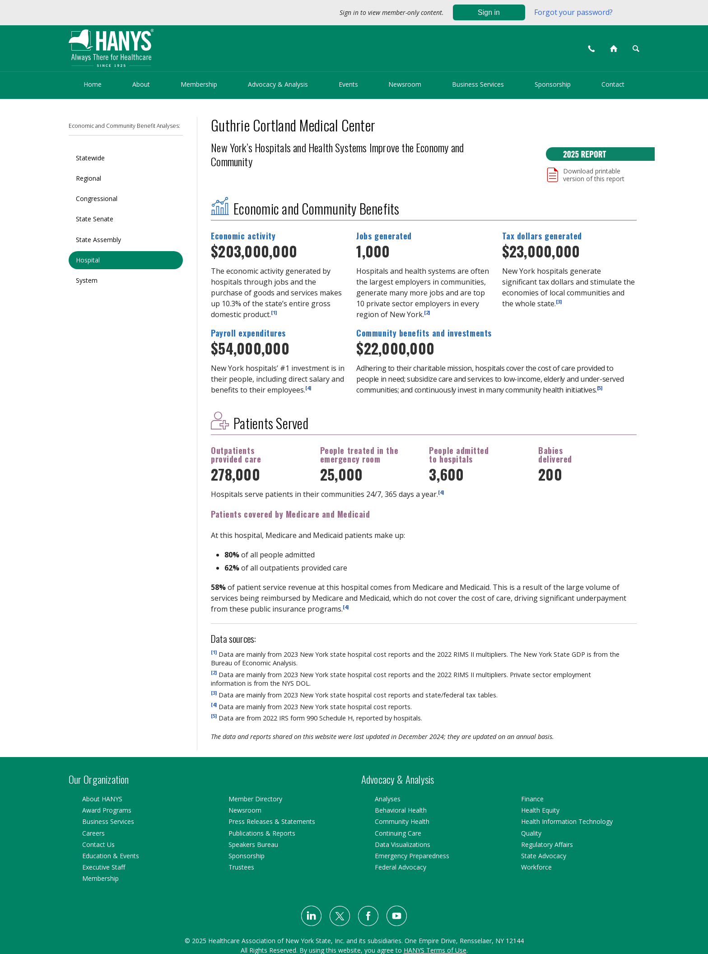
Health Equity (540, 810)
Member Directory (255, 799)
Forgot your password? (573, 12)
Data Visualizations (402, 844)
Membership (199, 84)
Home (93, 84)
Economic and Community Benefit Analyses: (124, 126)
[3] (559, 301)
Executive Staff (103, 867)
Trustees (241, 867)
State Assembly (98, 239)
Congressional (96, 198)
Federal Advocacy (400, 867)
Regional (88, 178)
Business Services (478, 84)
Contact (612, 84)
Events (348, 84)
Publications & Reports (261, 833)
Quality (531, 833)
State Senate (94, 219)
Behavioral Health (401, 810)
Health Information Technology (567, 821)
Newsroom (404, 84)
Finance (532, 799)
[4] (308, 387)
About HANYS (102, 799)
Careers (93, 833)
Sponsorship (553, 84)
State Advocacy (543, 855)
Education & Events (110, 855)
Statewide (90, 158)
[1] (274, 312)
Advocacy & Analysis (278, 84)
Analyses (388, 799)
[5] (599, 387)
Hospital (88, 260)
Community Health (402, 821)
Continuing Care (398, 833)
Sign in (489, 12)
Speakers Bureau (253, 844)
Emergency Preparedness (412, 855)
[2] (427, 312)
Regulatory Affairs (547, 844)
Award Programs (106, 810)
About (141, 84)
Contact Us (98, 844)
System (87, 280)
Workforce (536, 867)
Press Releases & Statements (271, 821)
